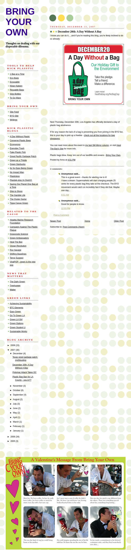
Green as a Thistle (18, 160)
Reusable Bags (17, 90)
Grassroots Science (19, 234)
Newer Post (55, 221)
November (18, 386)
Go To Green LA (17, 315)
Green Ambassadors (19, 238)
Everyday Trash (17, 148)
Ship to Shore (16, 191)
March (16, 422)
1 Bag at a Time (17, 74)
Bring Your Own (113, 155)
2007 (13, 350)
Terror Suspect (16, 258)
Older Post (119, 221)
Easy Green (15, 311)
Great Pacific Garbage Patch (23, 156)
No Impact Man (17, 172)
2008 (13, 345)
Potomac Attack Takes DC (24, 372)
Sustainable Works (18, 331)
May (15, 413)
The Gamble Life (17, 195)
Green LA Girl (16, 319)
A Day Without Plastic (20, 136)
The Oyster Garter (18, 199)
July (15, 404)
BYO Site (14, 116)
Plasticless (15, 176)
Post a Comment (61, 215)
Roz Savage (15, 250)
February (17, 426)
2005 (13, 441)
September (18, 395)
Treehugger (15, 285)
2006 (13, 437)
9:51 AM (65, 195)
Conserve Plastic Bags (20, 140)
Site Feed (14, 112)
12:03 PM (65, 208)
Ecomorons (15, 144)
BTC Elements (16, 307)
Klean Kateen (16, 86)
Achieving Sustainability (21, 303)
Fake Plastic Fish (18, 152)
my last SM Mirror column (97, 145)
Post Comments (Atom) (73, 227)
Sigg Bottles (15, 94)
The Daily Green (17, 281)
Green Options (16, 323)
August (16, 399)
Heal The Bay (16, 242)
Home (87, 221)
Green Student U (18, 327)
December (18, 353)
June (15, 408)
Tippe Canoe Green (19, 203)
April (15, 417)
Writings (13, 120)
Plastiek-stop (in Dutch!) (21, 180)
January (17, 431)
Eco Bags (14, 78)
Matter (13, 290)
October (17, 390)
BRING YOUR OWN (20, 21)
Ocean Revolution (18, 246)
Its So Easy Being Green (21, 168)
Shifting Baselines (18, 254)
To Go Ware (15, 98)
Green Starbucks (18, 164)
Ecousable (15, 82)
